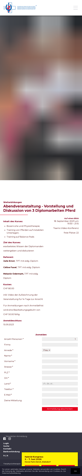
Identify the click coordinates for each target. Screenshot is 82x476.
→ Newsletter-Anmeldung (15, 436)
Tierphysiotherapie (11, 464)
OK (75, 471)
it (7, 456)
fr (4, 456)
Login (6, 443)
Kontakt (7, 449)
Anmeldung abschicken (60, 409)
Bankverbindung (11, 451)
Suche (6, 446)
